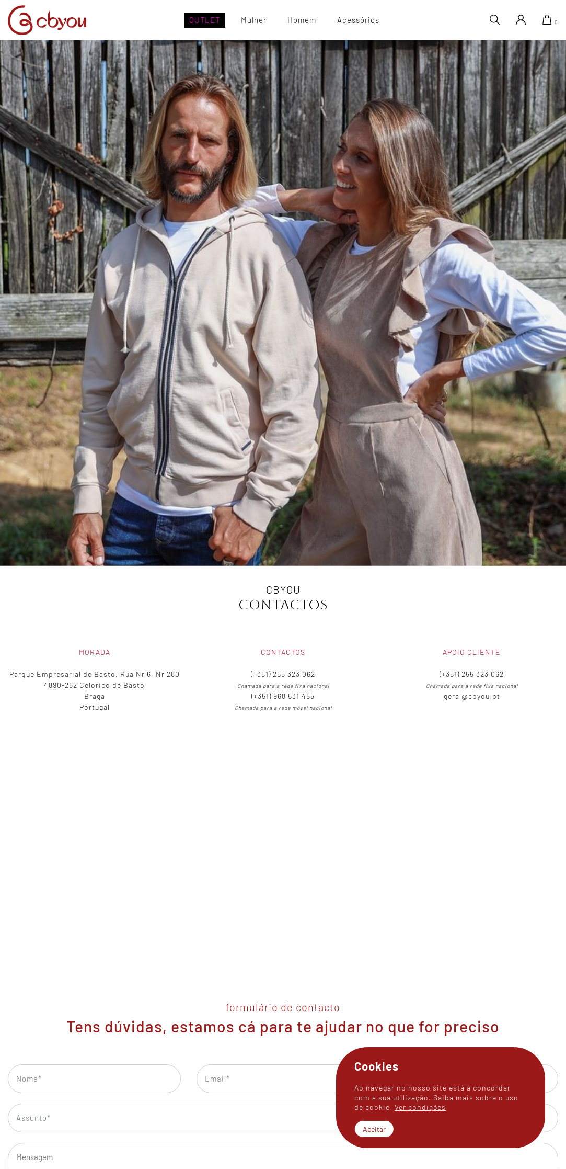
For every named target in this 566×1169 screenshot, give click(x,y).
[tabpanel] (283, 303)
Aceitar (374, 1129)
